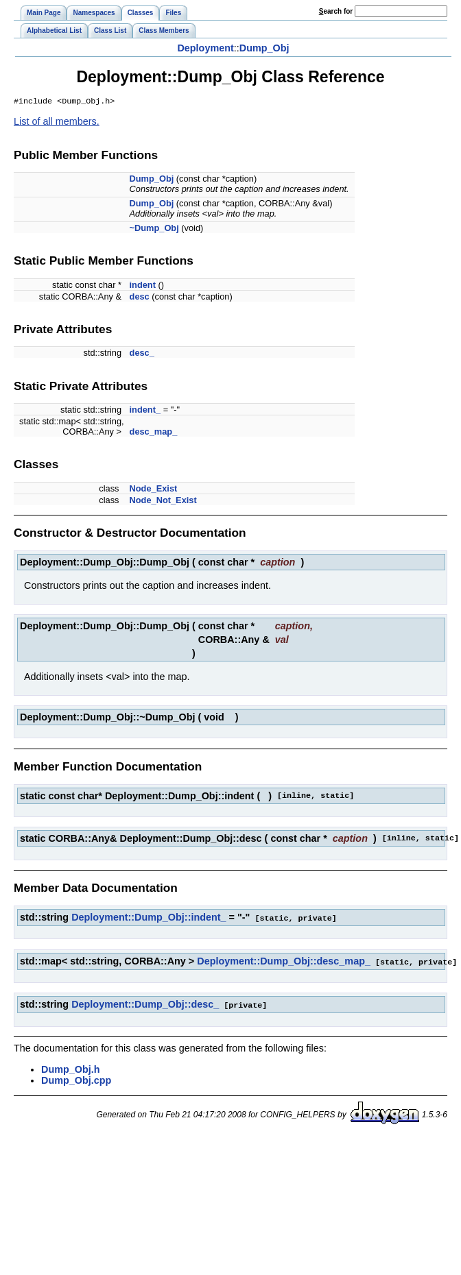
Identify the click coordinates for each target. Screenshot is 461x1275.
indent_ (145, 411)
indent (143, 286)
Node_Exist (154, 490)
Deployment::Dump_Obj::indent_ (148, 918)
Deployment (205, 47)
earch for (336, 11)
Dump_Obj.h (70, 1068)
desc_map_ (154, 433)
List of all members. (56, 122)
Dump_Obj (264, 47)
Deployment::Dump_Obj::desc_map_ (283, 961)
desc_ (142, 354)
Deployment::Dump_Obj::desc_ (145, 1004)
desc (140, 298)
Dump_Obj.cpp (76, 1079)
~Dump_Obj (154, 229)
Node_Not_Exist (163, 501)
